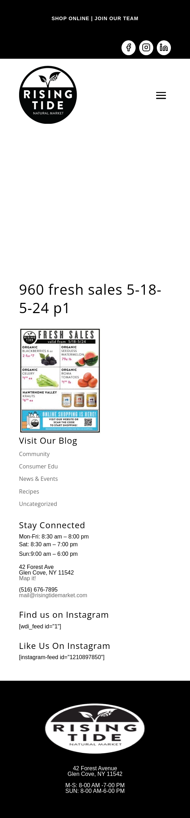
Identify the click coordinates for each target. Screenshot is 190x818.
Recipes (29, 491)
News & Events (38, 479)
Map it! (28, 578)
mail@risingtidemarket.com (53, 595)
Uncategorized (38, 504)
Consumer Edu (38, 466)
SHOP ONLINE (70, 18)
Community (34, 454)
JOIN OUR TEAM (115, 18)
